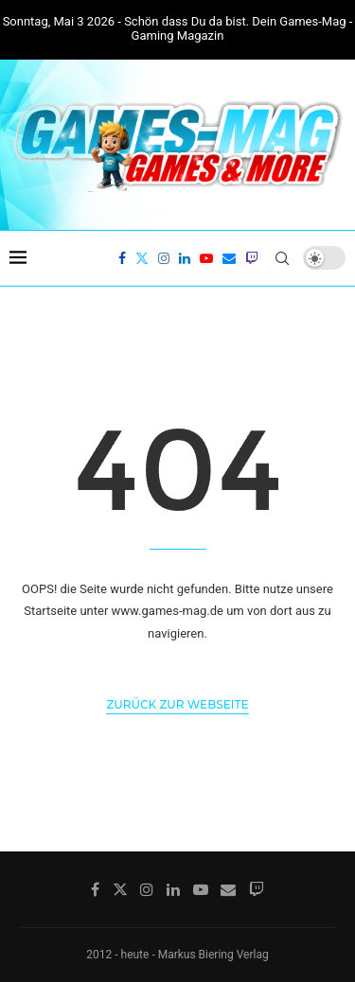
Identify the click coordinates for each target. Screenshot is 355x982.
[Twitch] (251, 258)
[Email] (229, 258)
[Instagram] (163, 258)
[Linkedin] (184, 258)
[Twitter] (142, 258)
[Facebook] (122, 258)
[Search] (282, 258)
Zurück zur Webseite (177, 704)
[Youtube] (206, 258)
